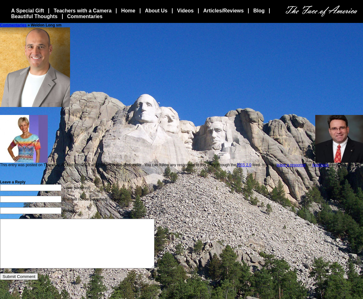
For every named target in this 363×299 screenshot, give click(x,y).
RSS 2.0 (244, 165)
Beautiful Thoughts (34, 16)
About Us (156, 10)
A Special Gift (27, 10)
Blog (259, 10)
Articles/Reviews (223, 10)
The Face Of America (321, 11)
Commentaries (85, 16)
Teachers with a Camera (82, 10)
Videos (185, 10)
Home (128, 10)
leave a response (291, 165)
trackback (320, 165)
